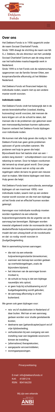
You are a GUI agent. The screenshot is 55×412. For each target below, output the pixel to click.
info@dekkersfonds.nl (31, 375)
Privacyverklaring (27, 365)
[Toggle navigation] (48, 25)
